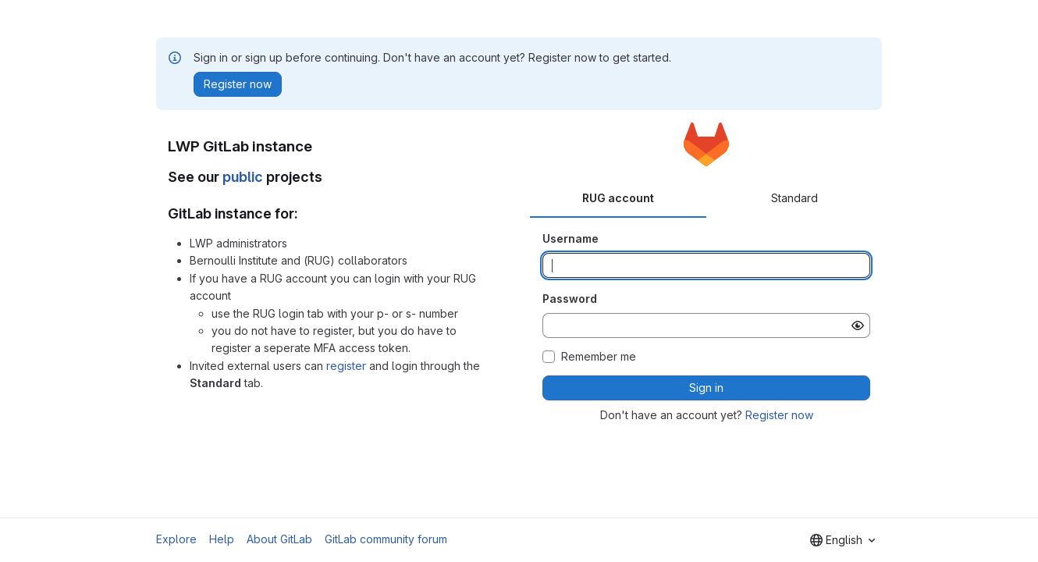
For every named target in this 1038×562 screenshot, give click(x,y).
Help (221, 539)
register (346, 365)
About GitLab (279, 539)
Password (569, 298)
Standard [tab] (794, 198)
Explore (176, 539)
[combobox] (842, 540)
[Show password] (857, 325)
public (242, 177)
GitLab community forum (386, 539)
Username (570, 238)
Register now (779, 415)
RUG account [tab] (618, 198)
